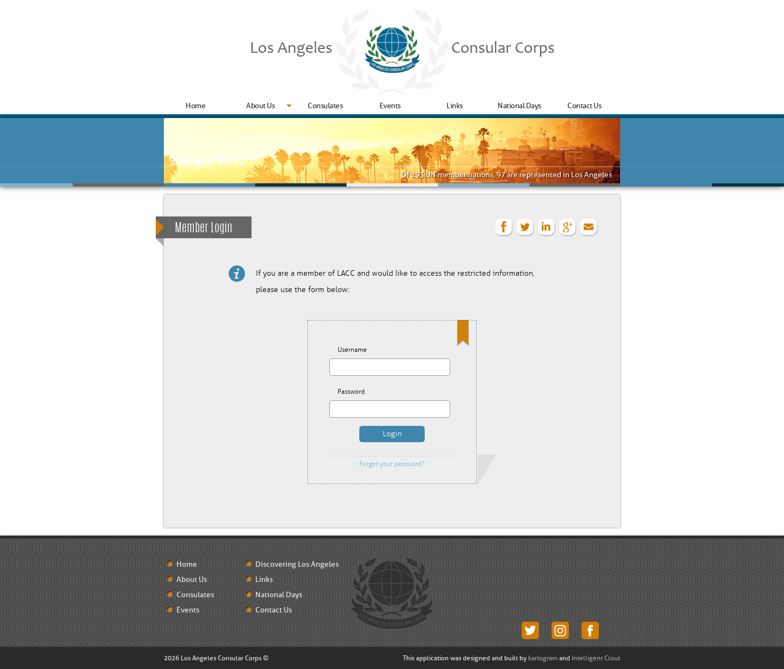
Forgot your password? (392, 464)
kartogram (543, 658)
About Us (260, 105)
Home (195, 105)
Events (390, 105)
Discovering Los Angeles (297, 564)
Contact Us (584, 105)
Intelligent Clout (596, 658)
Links (454, 105)
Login (392, 433)
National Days (519, 105)
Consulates (325, 105)
